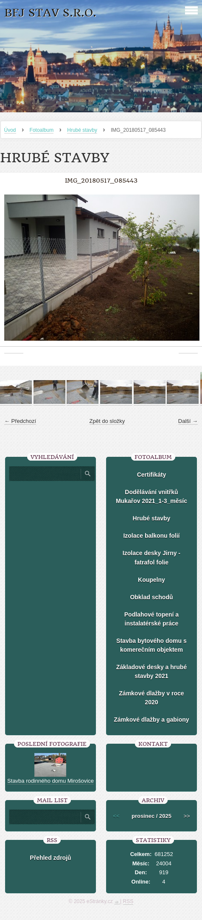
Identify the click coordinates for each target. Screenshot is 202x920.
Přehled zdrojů (50, 857)
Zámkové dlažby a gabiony (151, 719)
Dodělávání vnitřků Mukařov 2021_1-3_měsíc (151, 496)
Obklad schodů (151, 597)
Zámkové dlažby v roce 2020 (151, 698)
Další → (188, 421)
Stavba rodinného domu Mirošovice (50, 781)
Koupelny (151, 579)
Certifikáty (151, 474)
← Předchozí (20, 421)
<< (116, 816)
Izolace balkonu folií (151, 535)
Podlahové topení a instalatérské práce (151, 619)
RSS (128, 901)
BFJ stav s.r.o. (50, 12)
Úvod (10, 130)
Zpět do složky (107, 421)
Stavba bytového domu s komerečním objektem (151, 645)
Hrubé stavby (82, 130)
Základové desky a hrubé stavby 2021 (151, 671)
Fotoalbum (42, 130)
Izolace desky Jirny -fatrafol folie (151, 557)
